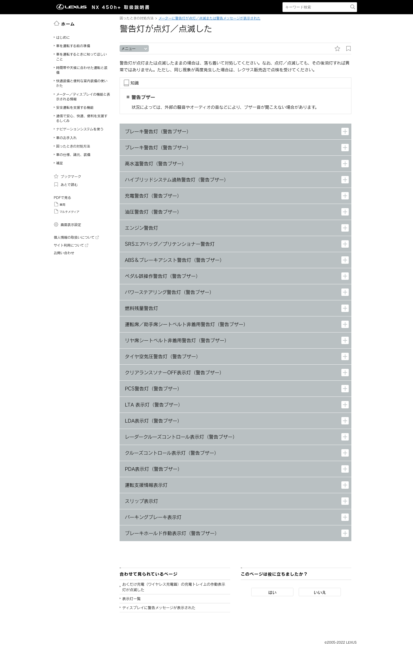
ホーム (64, 23)
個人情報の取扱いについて (76, 237)
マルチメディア (66, 211)
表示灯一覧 (131, 598)
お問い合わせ (64, 253)
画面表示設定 (67, 224)
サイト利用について (71, 245)
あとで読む (66, 184)
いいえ (320, 592)
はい (272, 592)
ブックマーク (67, 176)
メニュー (128, 48)
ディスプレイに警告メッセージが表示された (158, 607)
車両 (59, 204)
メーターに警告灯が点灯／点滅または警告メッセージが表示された (209, 18)
